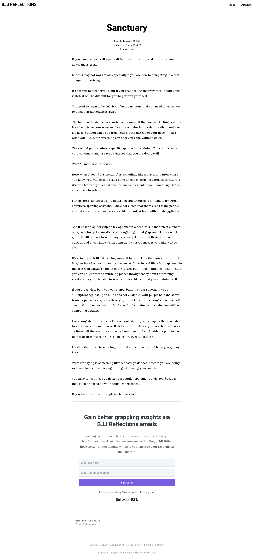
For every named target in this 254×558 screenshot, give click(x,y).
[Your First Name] (127, 463)
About (231, 5)
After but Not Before (87, 520)
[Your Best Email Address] (127, 473)
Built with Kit (127, 499)
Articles (246, 5)
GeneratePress (147, 552)
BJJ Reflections (19, 5)
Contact (103, 544)
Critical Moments (85, 524)
